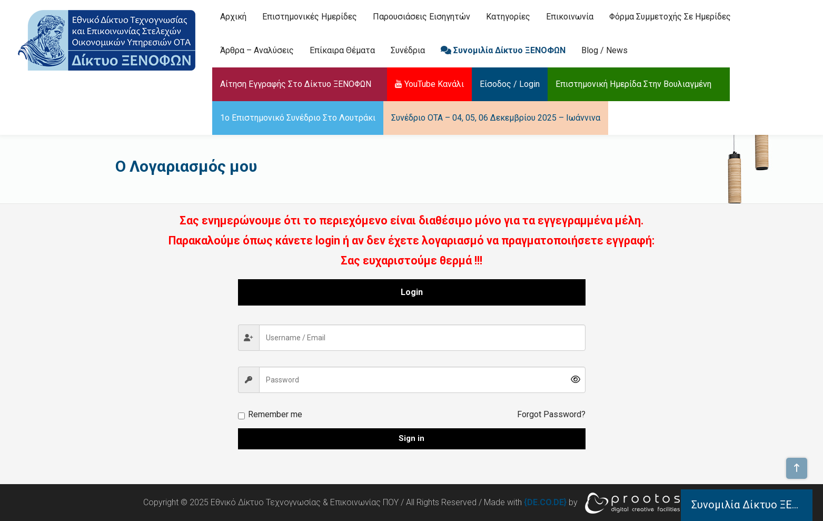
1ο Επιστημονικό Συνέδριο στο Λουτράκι (297, 118)
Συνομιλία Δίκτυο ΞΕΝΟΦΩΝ (503, 50)
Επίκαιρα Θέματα (342, 50)
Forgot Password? (551, 414)
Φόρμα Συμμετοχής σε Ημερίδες (670, 17)
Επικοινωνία (569, 17)
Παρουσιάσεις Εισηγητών (421, 17)
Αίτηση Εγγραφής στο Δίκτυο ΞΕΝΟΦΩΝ (295, 84)
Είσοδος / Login (510, 84)
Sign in (411, 438)
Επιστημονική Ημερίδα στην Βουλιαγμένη (633, 84)
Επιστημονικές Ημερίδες (309, 17)
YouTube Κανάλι (429, 84)
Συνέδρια (408, 50)
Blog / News (604, 50)
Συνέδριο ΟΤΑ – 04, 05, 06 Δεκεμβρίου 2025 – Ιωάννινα (495, 118)
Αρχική (233, 17)
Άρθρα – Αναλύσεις (257, 50)
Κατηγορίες (508, 17)
